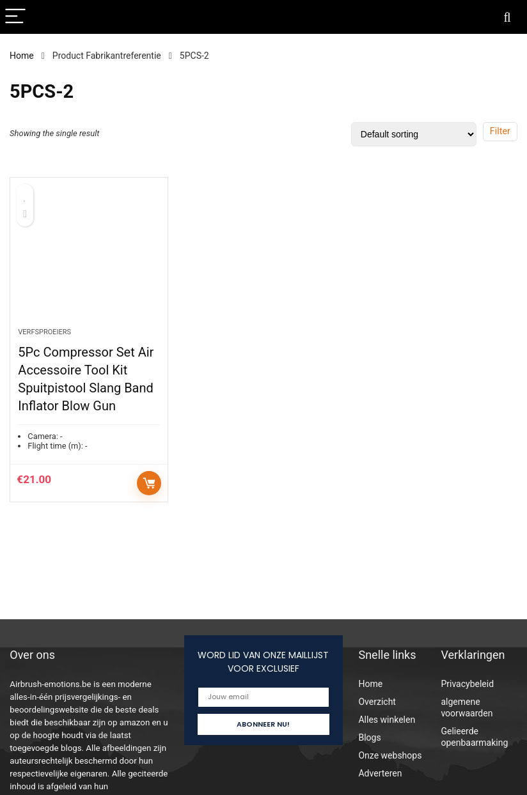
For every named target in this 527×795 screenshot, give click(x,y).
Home (22, 55)
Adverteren (380, 773)
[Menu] (15, 17)
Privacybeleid (467, 684)
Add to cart (149, 483)
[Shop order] (413, 134)
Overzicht (376, 702)
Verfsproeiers (44, 332)
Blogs (369, 737)
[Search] (507, 17)
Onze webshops (389, 755)
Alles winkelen (386, 719)
